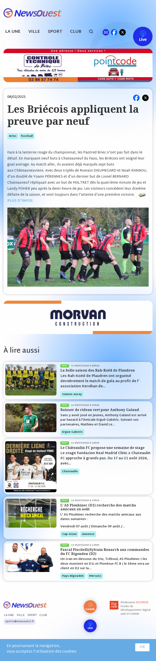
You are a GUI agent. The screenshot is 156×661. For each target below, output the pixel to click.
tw (122, 32)
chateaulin (70, 471)
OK (142, 647)
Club (75, 32)
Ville (34, 32)
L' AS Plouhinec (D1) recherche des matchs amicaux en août (98, 507)
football (27, 136)
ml (106, 32)
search (93, 32)
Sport (55, 32)
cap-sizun (69, 534)
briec (12, 136)
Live (138, 32)
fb (114, 32)
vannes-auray (72, 394)
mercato (95, 576)
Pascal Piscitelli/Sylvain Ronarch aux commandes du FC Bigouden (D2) (104, 551)
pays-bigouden (73, 576)
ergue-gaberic (72, 432)
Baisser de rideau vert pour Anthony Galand (99, 410)
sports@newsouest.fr (19, 621)
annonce (88, 534)
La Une (13, 32)
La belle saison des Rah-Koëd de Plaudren (97, 370)
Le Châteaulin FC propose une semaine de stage (102, 447)
